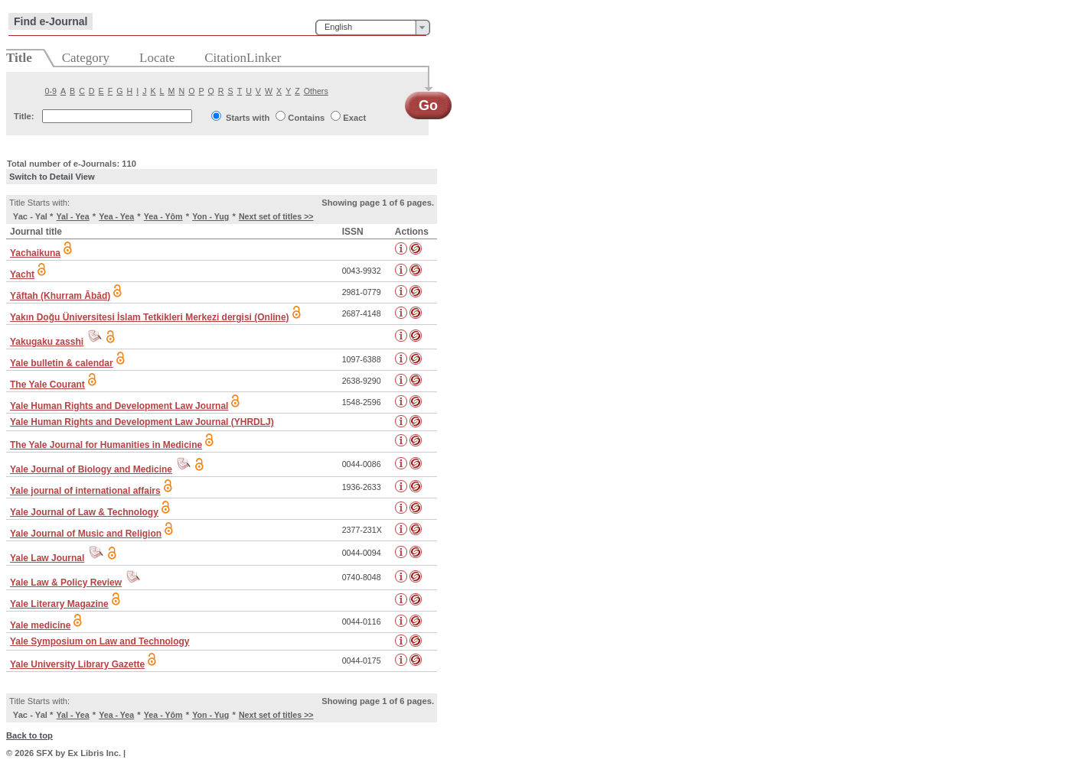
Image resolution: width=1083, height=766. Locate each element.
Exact (354, 117)
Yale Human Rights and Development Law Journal (119, 406)
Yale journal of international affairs (85, 490)
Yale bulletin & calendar (61, 363)
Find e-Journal (50, 21)
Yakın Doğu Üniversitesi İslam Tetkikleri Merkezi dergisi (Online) (149, 317)
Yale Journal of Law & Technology (84, 512)
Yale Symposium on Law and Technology (100, 641)
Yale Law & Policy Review (66, 582)
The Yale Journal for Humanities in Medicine (106, 445)
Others (316, 91)
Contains (306, 117)
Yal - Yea (73, 216)
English (338, 26)
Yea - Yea (116, 216)
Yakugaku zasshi (46, 341)
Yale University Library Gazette (77, 664)
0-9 (51, 91)
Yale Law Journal (47, 558)
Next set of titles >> (276, 216)
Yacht (22, 274)
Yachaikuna (35, 253)
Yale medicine (40, 625)
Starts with (247, 117)
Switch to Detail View (52, 176)
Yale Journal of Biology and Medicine (91, 469)
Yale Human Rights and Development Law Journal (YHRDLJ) (142, 422)
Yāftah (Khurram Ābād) (60, 295)
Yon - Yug (210, 216)
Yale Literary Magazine (59, 604)
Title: (24, 116)
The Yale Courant (47, 384)
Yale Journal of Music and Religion (85, 533)
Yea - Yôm (163, 216)
